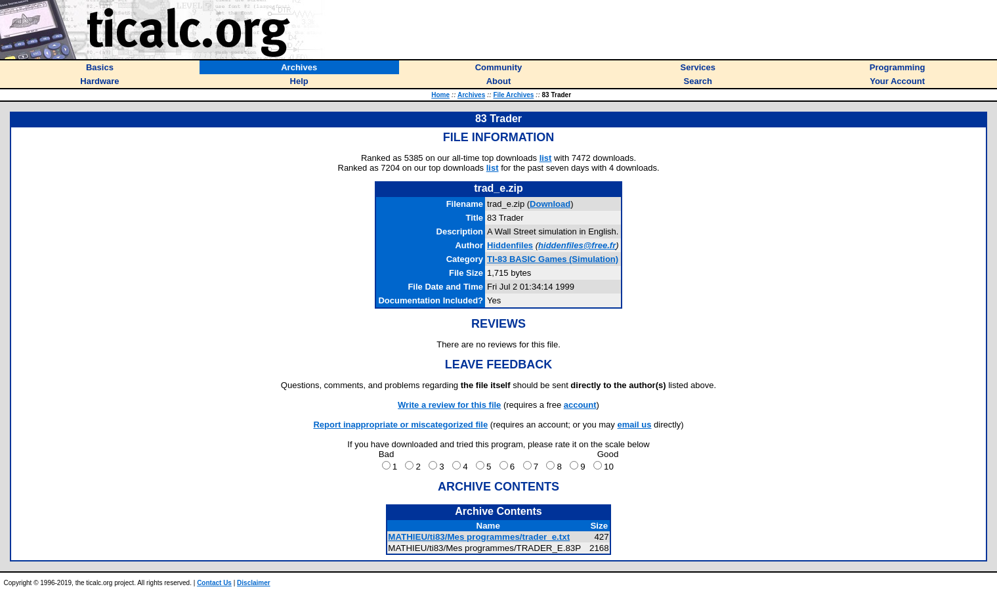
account (580, 405)
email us (634, 424)
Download (550, 204)
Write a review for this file (449, 405)
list (546, 158)
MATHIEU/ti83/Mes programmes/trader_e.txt (479, 537)
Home (440, 95)
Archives (471, 95)
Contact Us (214, 582)
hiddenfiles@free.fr (577, 245)
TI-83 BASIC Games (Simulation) (552, 259)
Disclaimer (253, 582)
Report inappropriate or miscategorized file (400, 424)
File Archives (513, 95)
